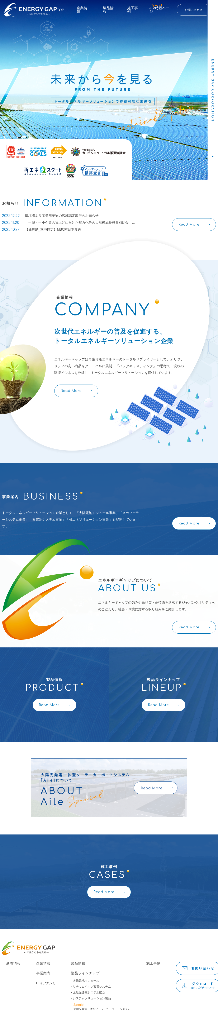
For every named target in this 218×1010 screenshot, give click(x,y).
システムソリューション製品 (92, 998)
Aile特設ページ (159, 9)
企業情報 (82, 10)
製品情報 (108, 10)
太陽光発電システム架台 (89, 992)
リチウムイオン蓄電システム (92, 986)
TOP (60, 10)
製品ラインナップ (85, 973)
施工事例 (132, 10)
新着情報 (13, 963)
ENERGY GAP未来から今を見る (30, 10)
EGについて (46, 983)
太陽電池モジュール (86, 980)
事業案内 (43, 973)
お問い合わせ (193, 10)
